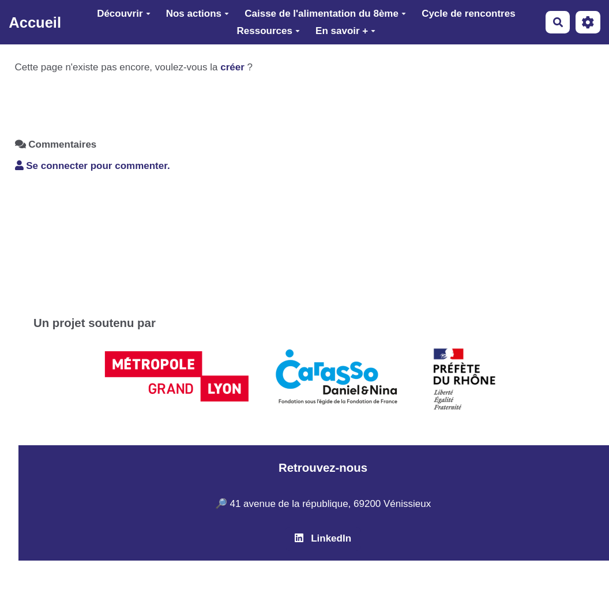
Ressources (268, 30)
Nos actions (197, 13)
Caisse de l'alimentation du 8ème (325, 13)
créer (232, 67)
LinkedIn (323, 538)
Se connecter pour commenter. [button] (92, 165)
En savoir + (345, 30)
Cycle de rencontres (469, 13)
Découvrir (123, 13)
